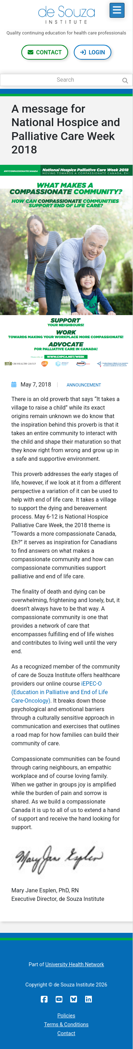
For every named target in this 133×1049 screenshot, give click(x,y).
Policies (66, 1016)
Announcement (84, 385)
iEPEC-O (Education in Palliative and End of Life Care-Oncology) (59, 692)
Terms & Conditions (66, 1025)
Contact (49, 52)
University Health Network (74, 965)
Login (97, 52)
